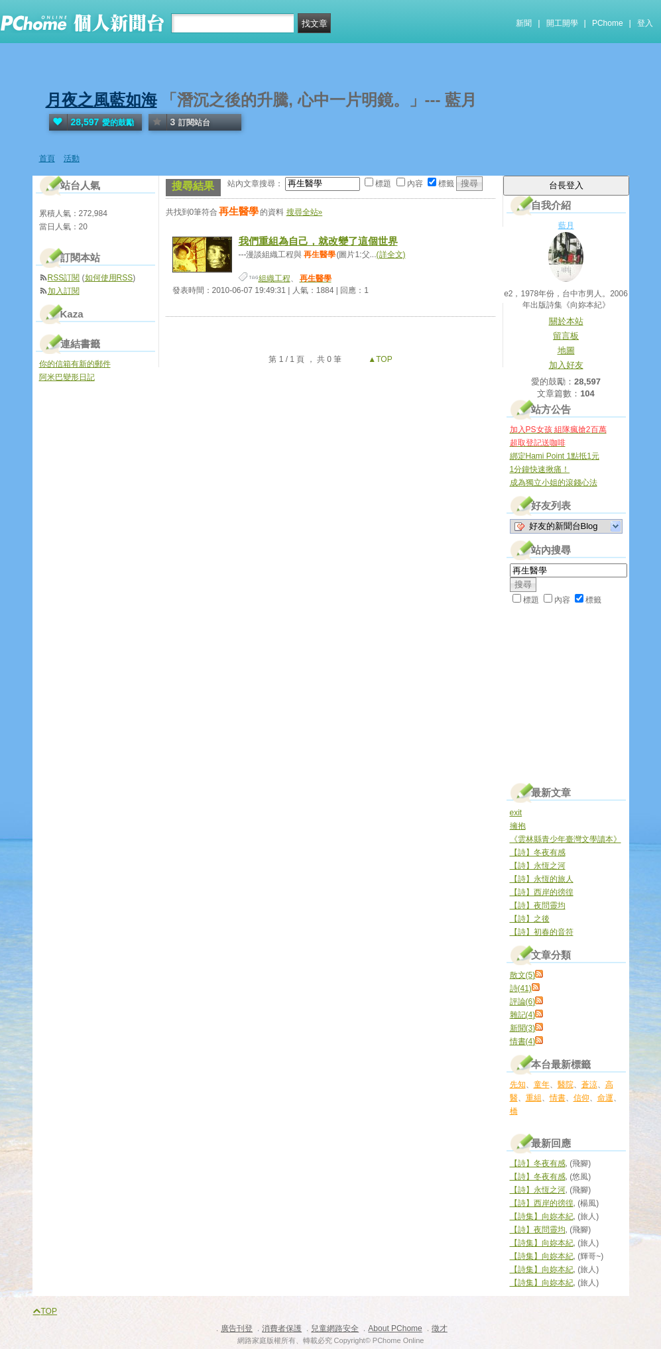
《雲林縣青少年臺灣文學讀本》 (565, 839)
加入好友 (566, 365)
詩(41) (521, 988)
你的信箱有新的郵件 (75, 364)
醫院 (565, 1084)
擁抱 (518, 826)
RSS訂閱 (64, 277)
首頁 (47, 158)
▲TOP (379, 359)
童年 (542, 1084)
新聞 (524, 23)
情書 (558, 1097)
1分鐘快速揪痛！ (540, 469)
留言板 (566, 336)
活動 (72, 158)
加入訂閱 (64, 291)
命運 (605, 1097)
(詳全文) (391, 254)
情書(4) (523, 1041)
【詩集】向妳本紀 (541, 1216)
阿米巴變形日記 (67, 377)
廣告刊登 (237, 1328)
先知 (518, 1084)
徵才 (440, 1328)
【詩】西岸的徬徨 (541, 892)
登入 (645, 23)
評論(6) (523, 1001)
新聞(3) (523, 1028)
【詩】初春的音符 (541, 932)
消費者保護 (282, 1328)
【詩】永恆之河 (538, 865)
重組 (534, 1097)
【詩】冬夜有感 (538, 852)
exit (516, 812)
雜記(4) (523, 1015)
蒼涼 (589, 1084)
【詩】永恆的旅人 (541, 879)
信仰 (581, 1097)
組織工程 (274, 278)
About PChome (395, 1328)
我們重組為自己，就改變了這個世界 (318, 241)
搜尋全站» (304, 212)
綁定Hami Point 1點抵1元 (554, 456)
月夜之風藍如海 (101, 100)
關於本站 (566, 321)
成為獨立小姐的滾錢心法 (553, 482)
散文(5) (523, 975)
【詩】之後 (530, 918)
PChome (607, 23)
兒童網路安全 (335, 1328)
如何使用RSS (109, 277)
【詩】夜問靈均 (538, 905)
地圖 (566, 350)
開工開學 (562, 23)
